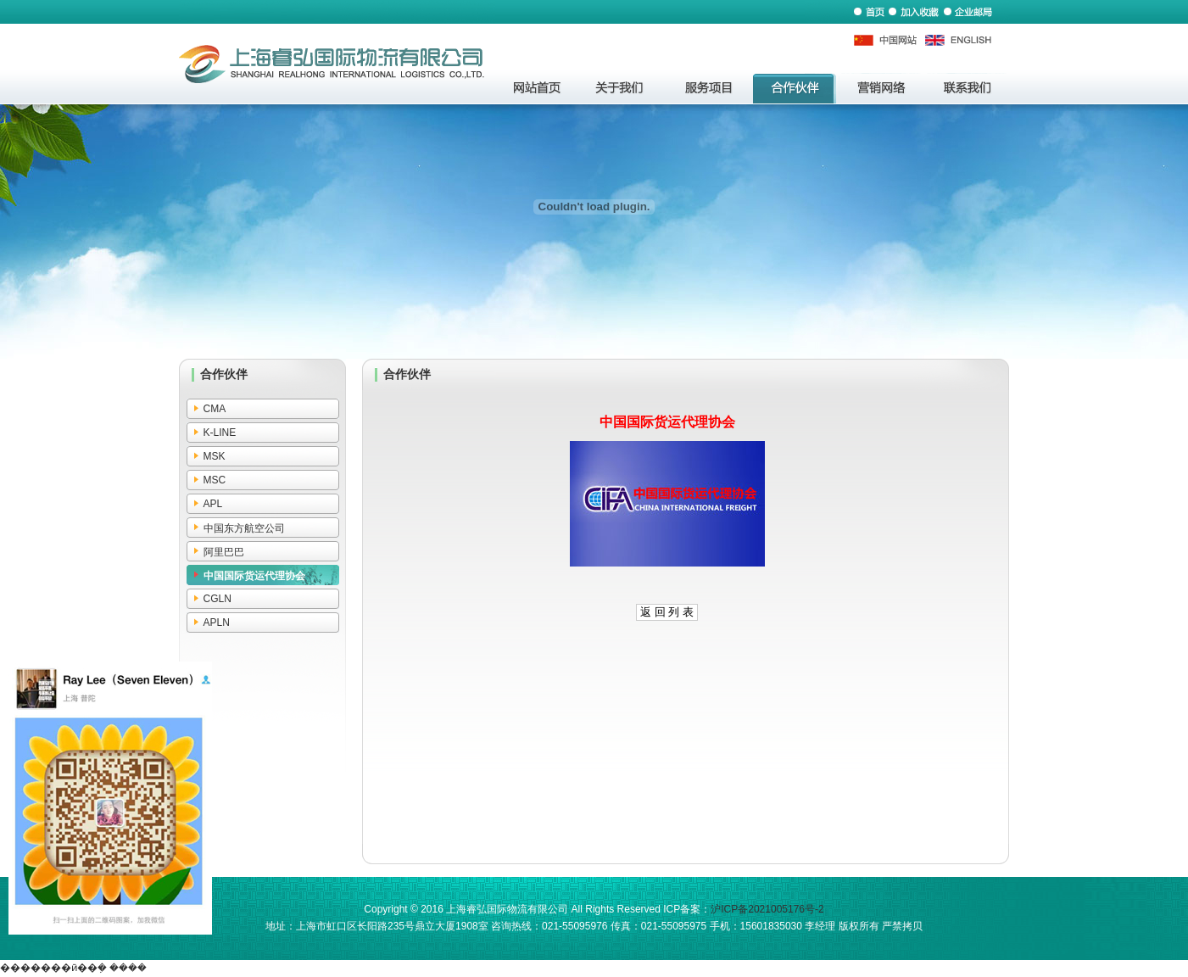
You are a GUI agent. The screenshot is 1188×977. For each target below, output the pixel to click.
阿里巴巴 (224, 552)
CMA (215, 409)
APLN (217, 622)
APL (213, 504)
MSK (215, 456)
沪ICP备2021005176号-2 (767, 909)
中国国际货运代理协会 (254, 576)
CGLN (217, 599)
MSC (215, 480)
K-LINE (220, 432)
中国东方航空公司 (244, 528)
